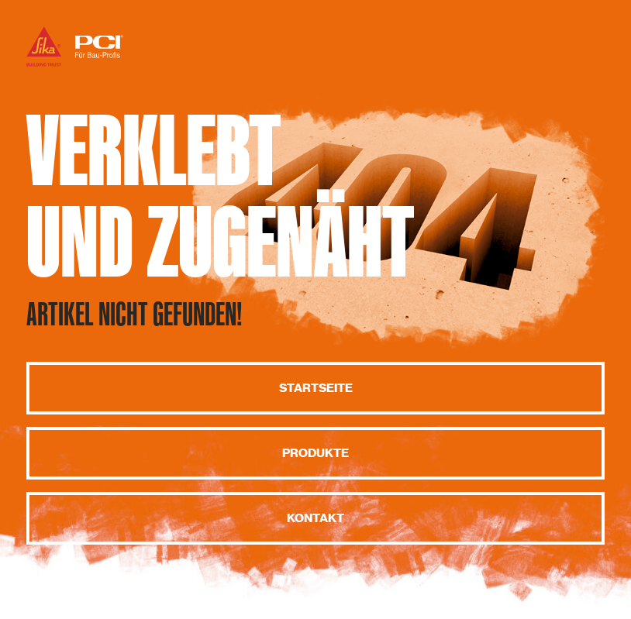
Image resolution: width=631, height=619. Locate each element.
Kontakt (315, 518)
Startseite (316, 388)
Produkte (315, 453)
